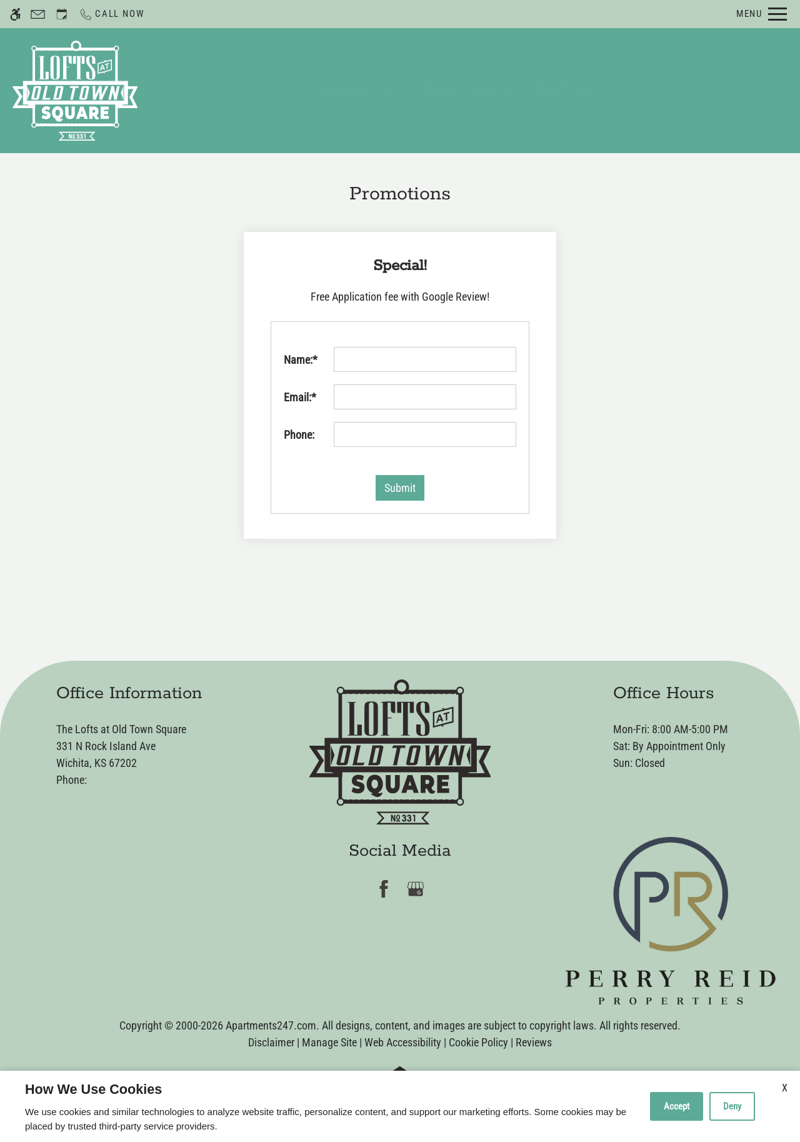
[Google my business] (416, 888)
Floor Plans (561, 90)
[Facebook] (384, 888)
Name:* (301, 359)
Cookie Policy (478, 1042)
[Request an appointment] (61, 14)
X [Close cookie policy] (785, 1088)
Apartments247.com (271, 1025)
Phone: (299, 434)
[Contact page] (37, 14)
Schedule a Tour (362, 90)
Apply (437, 90)
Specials (493, 90)
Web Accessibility (402, 1042)
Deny (732, 1106)
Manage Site (329, 1042)
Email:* (300, 397)
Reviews (534, 1042)
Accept (676, 1106)
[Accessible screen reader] (15, 14)
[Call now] (111, 14)
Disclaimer (271, 1042)
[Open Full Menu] (761, 14)
